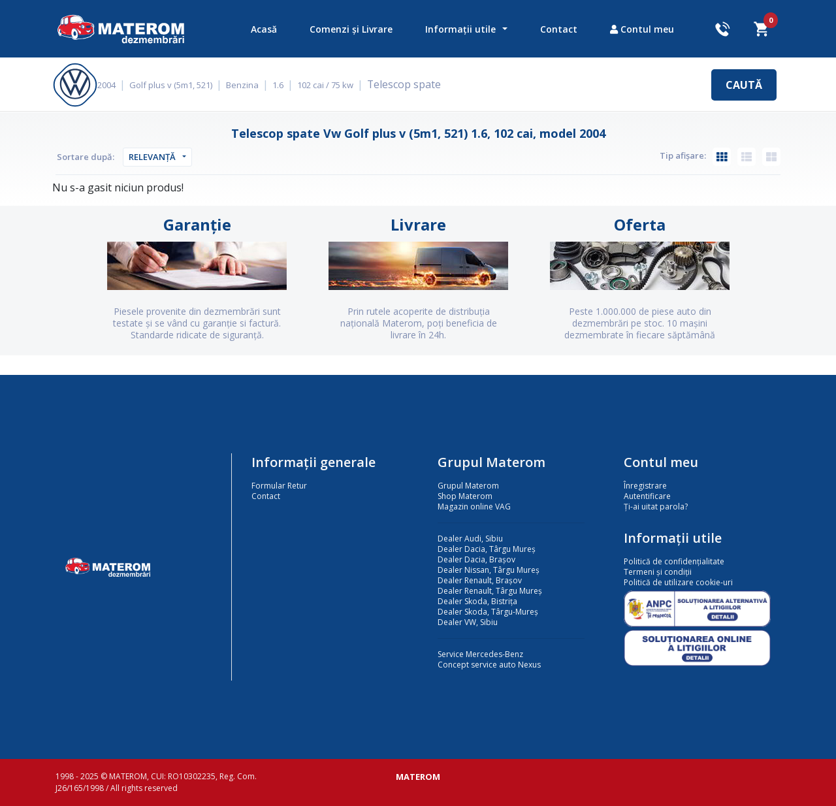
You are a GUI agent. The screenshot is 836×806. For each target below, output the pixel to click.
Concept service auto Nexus (489, 664)
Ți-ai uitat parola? (656, 506)
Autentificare (647, 496)
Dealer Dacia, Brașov (476, 559)
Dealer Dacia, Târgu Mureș (487, 549)
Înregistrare (645, 485)
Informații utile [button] (460, 29)
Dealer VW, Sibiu (468, 622)
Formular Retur (279, 485)
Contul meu (642, 29)
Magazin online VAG (474, 506)
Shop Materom (465, 496)
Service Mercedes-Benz (480, 654)
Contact (558, 29)
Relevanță (152, 157)
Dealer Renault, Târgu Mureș (490, 590)
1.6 (287, 85)
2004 (115, 85)
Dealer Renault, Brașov (480, 580)
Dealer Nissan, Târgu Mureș (488, 569)
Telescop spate (411, 84)
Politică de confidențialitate (674, 561)
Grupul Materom (468, 485)
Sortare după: (85, 157)
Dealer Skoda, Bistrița (477, 601)
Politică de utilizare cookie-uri (678, 582)
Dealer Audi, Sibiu (470, 538)
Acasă (264, 29)
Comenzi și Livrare (351, 29)
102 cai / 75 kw (334, 85)
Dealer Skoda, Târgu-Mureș (488, 611)
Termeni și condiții (658, 571)
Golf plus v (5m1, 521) (179, 85)
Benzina (251, 85)
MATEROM (418, 776)
